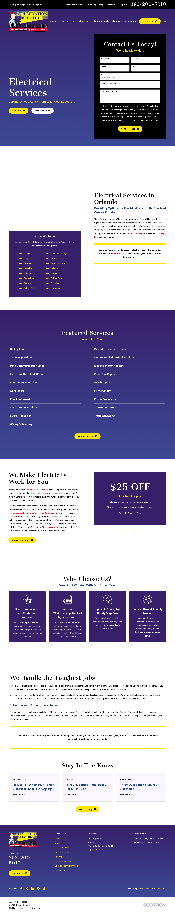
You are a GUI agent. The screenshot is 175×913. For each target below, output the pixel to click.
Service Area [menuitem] (129, 21)
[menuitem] (12, 841)
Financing (91, 4)
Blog (101, 4)
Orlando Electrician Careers (67, 799)
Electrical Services (63, 781)
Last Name (136, 58)
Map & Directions (95, 782)
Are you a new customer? (111, 83)
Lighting (58, 790)
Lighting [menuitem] (116, 21)
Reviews (111, 4)
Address (104, 75)
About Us (59, 776)
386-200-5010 (148, 4)
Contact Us (149, 21)
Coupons (122, 4)
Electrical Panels (62, 785)
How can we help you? (110, 91)
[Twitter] (26, 821)
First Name (105, 58)
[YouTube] (38, 821)
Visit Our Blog (87, 742)
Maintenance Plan (74, 4)
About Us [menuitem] (63, 21)
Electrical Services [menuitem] (80, 21)
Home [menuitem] (53, 21)
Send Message (130, 129)
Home (57, 772)
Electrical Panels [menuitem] (101, 21)
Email (134, 67)
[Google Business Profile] (44, 821)
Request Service (42, 110)
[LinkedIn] (32, 821)
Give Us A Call (18, 110)
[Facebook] (21, 821)
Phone (103, 67)
